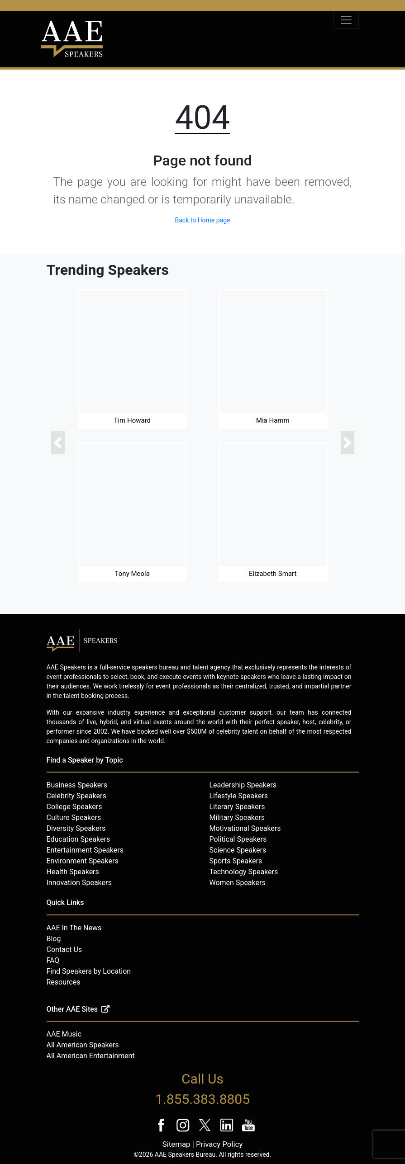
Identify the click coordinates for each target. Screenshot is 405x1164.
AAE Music (64, 1034)
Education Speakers (78, 839)
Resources (64, 982)
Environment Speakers (83, 861)
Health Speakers (73, 871)
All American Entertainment (91, 1055)
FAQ (53, 960)
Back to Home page (202, 220)
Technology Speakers (244, 871)
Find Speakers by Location (89, 971)
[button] (58, 442)
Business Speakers (77, 785)
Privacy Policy (219, 1144)
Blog (54, 938)
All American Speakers (83, 1045)
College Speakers (74, 806)
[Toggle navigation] (346, 20)
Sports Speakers (236, 861)
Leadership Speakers (243, 785)
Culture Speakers (74, 817)
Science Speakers (238, 850)
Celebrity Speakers (76, 796)
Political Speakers (238, 839)
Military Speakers (237, 817)
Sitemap (176, 1144)
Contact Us (64, 949)
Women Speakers (238, 882)
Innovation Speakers (79, 882)
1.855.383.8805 (202, 1099)
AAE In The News (74, 928)
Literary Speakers (237, 806)
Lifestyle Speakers (239, 796)
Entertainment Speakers (85, 850)
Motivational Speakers (245, 828)
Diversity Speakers (76, 828)
